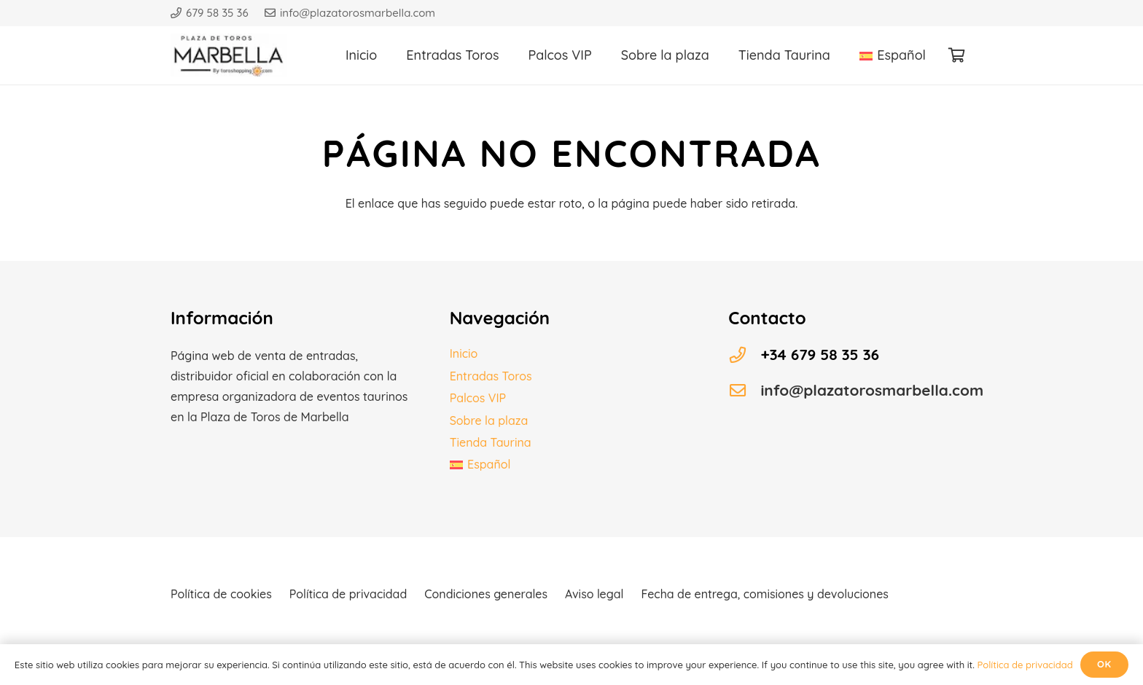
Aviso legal (594, 594)
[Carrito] (956, 55)
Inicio (464, 353)
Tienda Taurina (490, 442)
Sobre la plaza (489, 420)
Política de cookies (221, 594)
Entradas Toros (491, 376)
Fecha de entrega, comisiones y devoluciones (765, 594)
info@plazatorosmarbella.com (871, 389)
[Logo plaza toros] (229, 55)
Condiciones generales (485, 594)
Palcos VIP (478, 398)
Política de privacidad (348, 594)
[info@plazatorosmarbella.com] (744, 391)
